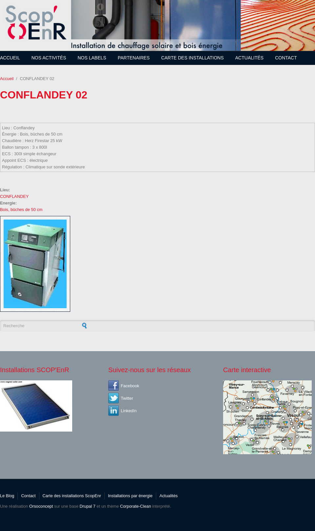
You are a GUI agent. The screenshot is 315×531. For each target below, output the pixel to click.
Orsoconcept (41, 506)
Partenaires (134, 57)
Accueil (10, 57)
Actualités (249, 57)
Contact (286, 57)
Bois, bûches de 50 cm (21, 209)
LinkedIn (128, 410)
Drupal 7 (87, 506)
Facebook (130, 385)
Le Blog (7, 495)
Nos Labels (92, 57)
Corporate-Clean (135, 506)
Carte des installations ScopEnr (72, 495)
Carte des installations (192, 57)
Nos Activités (49, 57)
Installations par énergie (130, 495)
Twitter (127, 398)
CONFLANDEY (14, 196)
